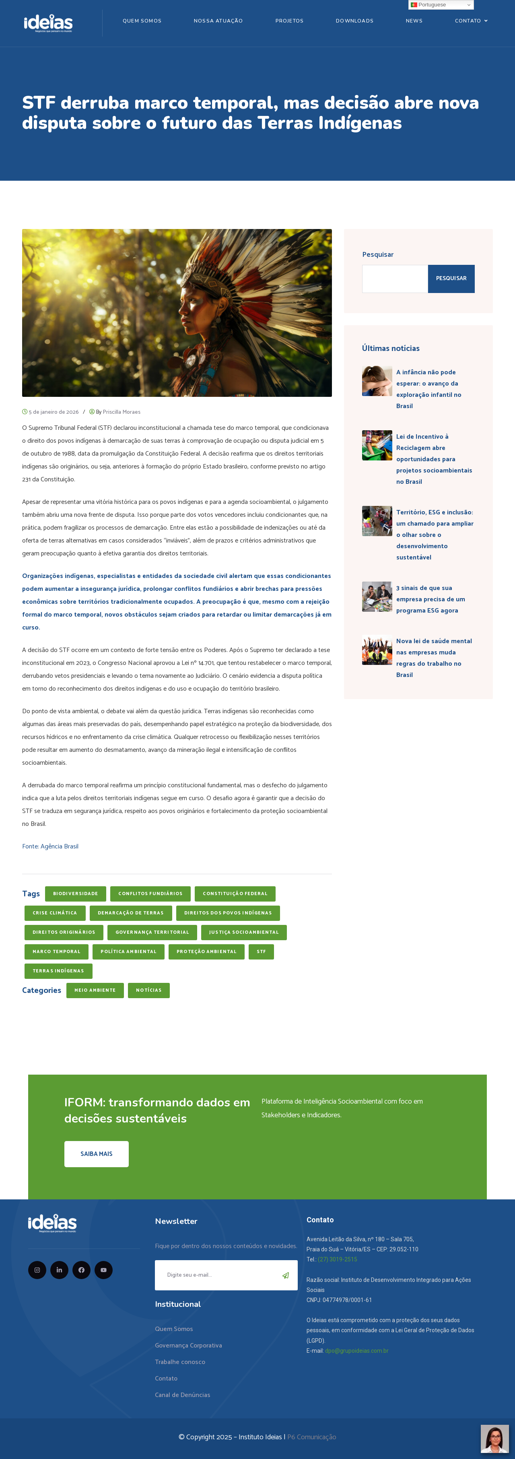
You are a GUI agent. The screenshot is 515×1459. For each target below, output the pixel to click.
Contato (468, 21)
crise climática (55, 913)
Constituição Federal (235, 894)
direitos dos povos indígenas (228, 913)
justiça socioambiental (244, 932)
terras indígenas (58, 971)
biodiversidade (75, 894)
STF (261, 951)
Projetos (290, 21)
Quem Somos (142, 21)
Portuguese (428, 5)
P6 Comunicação (311, 1437)
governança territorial (152, 932)
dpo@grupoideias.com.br (357, 1351)
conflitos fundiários (150, 894)
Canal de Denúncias (182, 1395)
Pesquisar (377, 255)
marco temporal (56, 951)
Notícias (149, 990)
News (414, 21)
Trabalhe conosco (180, 1362)
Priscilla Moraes (121, 412)
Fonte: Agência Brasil (50, 846)
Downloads (355, 21)
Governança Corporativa (188, 1345)
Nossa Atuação (218, 21)
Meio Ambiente (95, 990)
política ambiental (129, 951)
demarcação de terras (131, 913)
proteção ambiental (207, 951)
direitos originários (64, 932)
